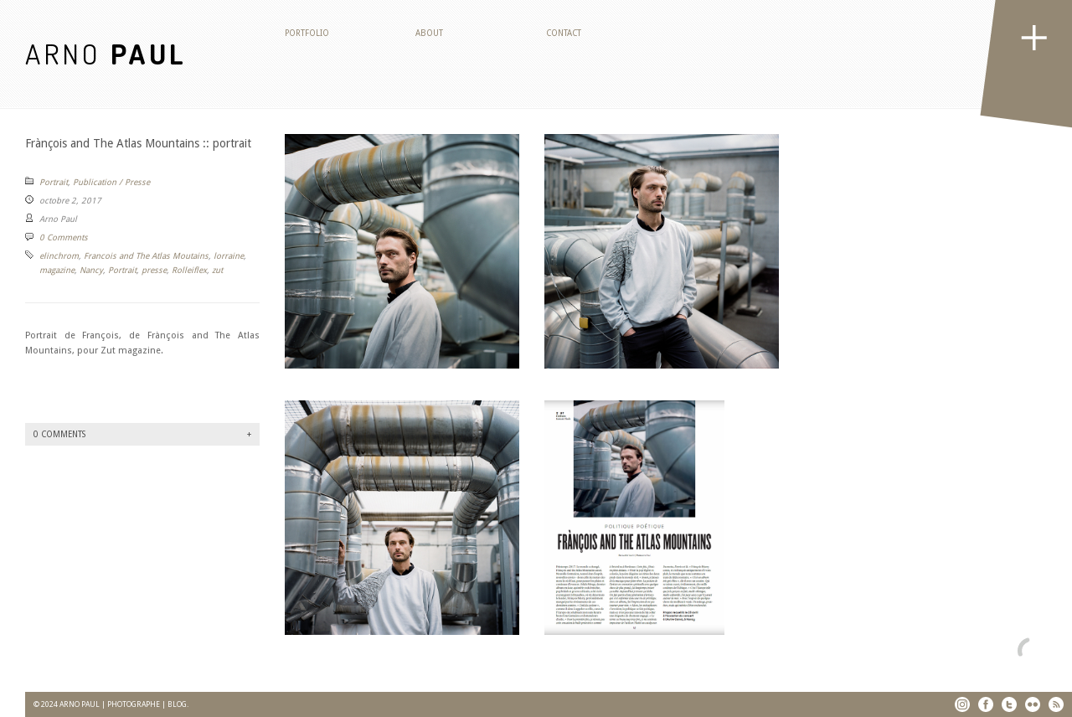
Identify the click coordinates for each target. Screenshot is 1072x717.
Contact (563, 33)
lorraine (229, 255)
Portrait (53, 182)
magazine (57, 270)
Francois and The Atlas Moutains (146, 255)
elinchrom (59, 255)
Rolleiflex (189, 270)
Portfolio (307, 33)
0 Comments (63, 237)
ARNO (106, 53)
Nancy (91, 270)
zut (217, 270)
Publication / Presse (111, 182)
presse (154, 270)
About (429, 33)
